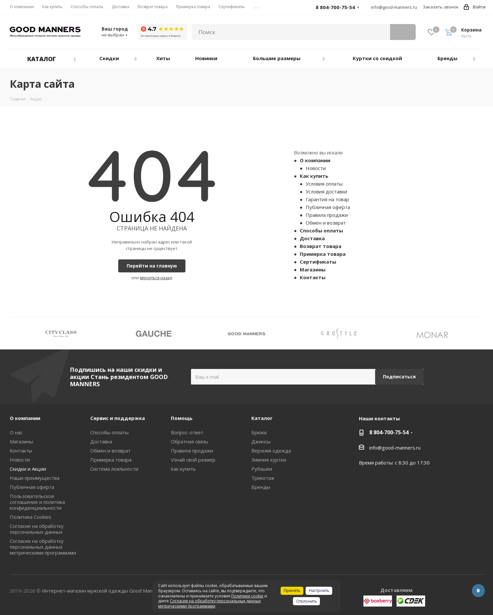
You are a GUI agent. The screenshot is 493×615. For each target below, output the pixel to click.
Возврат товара (320, 246)
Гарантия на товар (327, 199)
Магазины (312, 269)
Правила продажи (327, 215)
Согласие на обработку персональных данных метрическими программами (43, 547)
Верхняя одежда (271, 450)
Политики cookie (247, 596)
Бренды (260, 487)
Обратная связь (189, 441)
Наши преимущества (34, 478)
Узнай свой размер (193, 459)
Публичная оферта (328, 207)
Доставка (312, 238)
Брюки (259, 432)
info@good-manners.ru (394, 7)
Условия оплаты (324, 183)
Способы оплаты (321, 230)
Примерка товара (323, 254)
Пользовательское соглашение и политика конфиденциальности (37, 502)
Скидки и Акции (28, 468)
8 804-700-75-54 (389, 432)
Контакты (312, 277)
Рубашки (261, 468)
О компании (315, 160)
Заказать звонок (441, 7)
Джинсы (261, 441)
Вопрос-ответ (187, 432)
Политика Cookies (30, 517)
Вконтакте (478, 590)
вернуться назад (156, 278)
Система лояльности (114, 468)
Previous (14, 333)
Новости (316, 168)
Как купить (314, 176)
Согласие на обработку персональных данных (37, 529)
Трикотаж (262, 478)
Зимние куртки (268, 459)
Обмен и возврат (326, 222)
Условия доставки (326, 191)
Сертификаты (318, 261)
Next (478, 333)
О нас (16, 432)
